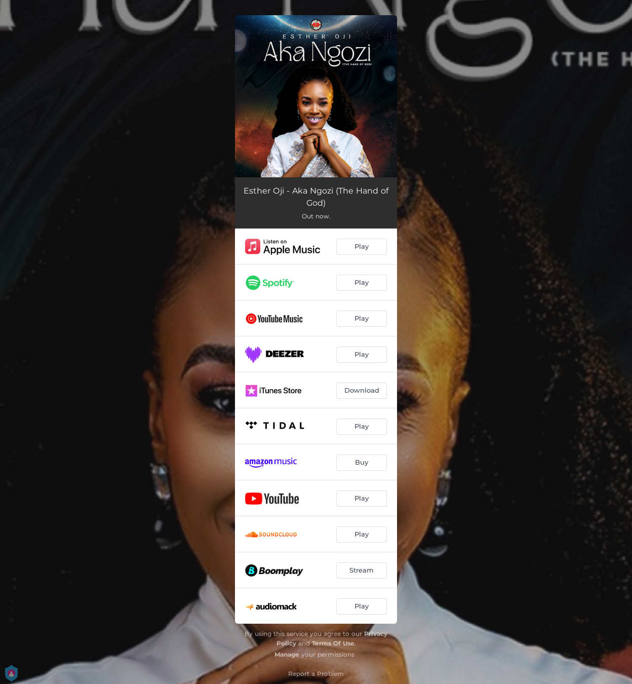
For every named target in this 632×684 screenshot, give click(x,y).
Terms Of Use (333, 643)
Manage (286, 654)
